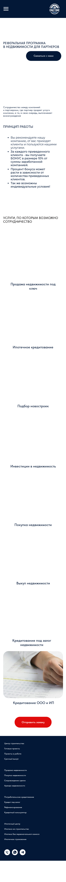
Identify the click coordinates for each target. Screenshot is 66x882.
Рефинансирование (13, 807)
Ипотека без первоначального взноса (21, 834)
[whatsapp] (15, 854)
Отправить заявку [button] (33, 722)
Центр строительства (14, 743)
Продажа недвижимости (15, 770)
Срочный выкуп (11, 759)
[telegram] (23, 854)
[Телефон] (7, 854)
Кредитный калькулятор (15, 812)
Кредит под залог (12, 802)
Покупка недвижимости (15, 775)
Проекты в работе (12, 753)
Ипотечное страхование (15, 839)
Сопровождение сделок (15, 780)
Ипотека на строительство (16, 829)
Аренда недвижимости (14, 785)
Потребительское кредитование (19, 797)
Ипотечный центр (12, 824)
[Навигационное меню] (6, 9)
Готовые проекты (12, 748)
